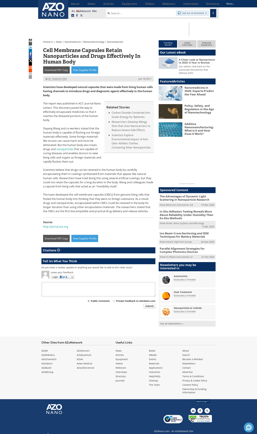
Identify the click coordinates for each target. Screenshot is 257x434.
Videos (119, 360)
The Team (154, 381)
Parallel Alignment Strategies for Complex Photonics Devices (186, 247)
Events (152, 356)
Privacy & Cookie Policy (194, 377)
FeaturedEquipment (206, 43)
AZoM (44, 347)
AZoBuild (46, 364)
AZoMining (47, 368)
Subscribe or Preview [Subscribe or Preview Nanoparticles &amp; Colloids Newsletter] (184, 308)
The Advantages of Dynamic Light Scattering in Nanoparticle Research (187, 198)
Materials (154, 360)
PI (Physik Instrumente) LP (179, 253)
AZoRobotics (48, 351)
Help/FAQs (154, 373)
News (59, 41)
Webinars (121, 364)
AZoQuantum (84, 351)
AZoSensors (83, 347)
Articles (120, 351)
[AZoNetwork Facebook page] (77, 15)
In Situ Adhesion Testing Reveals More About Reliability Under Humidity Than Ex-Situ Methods (187, 213)
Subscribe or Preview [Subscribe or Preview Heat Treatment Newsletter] (184, 292)
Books (152, 347)
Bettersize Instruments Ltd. (180, 204)
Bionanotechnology (93, 41)
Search (186, 351)
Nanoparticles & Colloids (188, 304)
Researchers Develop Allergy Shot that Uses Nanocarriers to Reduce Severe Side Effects (131, 126)
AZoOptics (47, 360)
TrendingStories (168, 43)
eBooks (153, 351)
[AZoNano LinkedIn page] (72, 15)
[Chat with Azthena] (249, 427)
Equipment (122, 356)
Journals (120, 377)
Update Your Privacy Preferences (66, 429)
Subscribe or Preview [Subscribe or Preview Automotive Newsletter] (184, 276)
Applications (156, 364)
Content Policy (190, 381)
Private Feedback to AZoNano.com (135, 300)
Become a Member (192, 356)
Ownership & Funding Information (194, 387)
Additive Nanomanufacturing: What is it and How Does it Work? (199, 128)
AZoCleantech (49, 356)
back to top (202, 398)
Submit (149, 306)
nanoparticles (64, 149)
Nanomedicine (73, 41)
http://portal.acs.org (55, 226)
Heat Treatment (183, 288)
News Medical (84, 360)
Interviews (121, 368)
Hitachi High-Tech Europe (179, 239)
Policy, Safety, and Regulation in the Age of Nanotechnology (199, 108)
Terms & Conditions (193, 373)
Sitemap (153, 377)
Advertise (187, 368)
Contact (186, 364)
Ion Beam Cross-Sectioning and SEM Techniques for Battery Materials (181, 233)
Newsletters (189, 360)
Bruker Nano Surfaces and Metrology (185, 221)
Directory (121, 373)
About (185, 347)
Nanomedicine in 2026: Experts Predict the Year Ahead (199, 90)
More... (211, 3)
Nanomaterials (115, 41)
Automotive (180, 272)
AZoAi (80, 356)
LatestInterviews (187, 43)
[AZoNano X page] (81, 15)
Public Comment (100, 300)
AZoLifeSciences (85, 364)
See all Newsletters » (171, 320)
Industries (154, 368)
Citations (51, 250)
